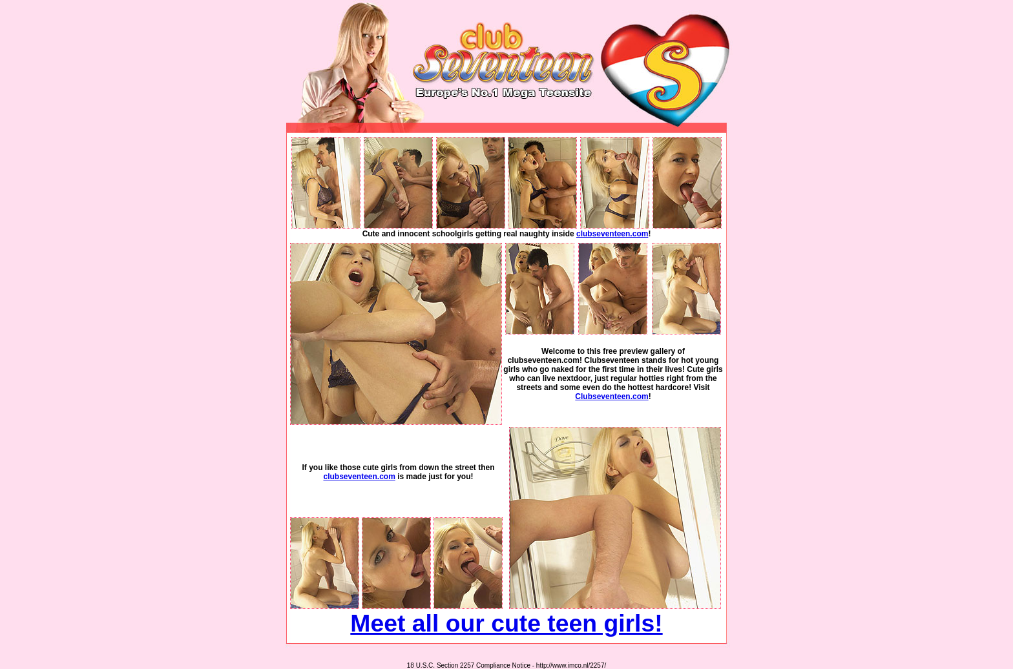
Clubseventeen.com (611, 396)
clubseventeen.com (612, 233)
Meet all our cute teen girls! (506, 623)
